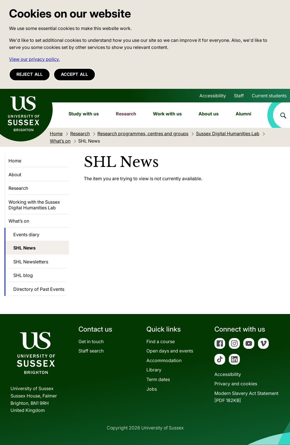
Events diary (26, 234)
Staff (239, 95)
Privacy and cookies (235, 383)
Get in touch (91, 341)
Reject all (29, 74)
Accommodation (164, 360)
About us (209, 114)
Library (153, 370)
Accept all (74, 74)
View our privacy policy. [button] (34, 59)
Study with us (84, 114)
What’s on (18, 221)
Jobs (151, 389)
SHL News (24, 248)
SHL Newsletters (30, 262)
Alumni (243, 114)
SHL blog (23, 275)
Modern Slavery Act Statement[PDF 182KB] (246, 396)
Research (126, 114)
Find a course (160, 341)
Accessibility (212, 95)
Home (14, 161)
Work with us (167, 114)
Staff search (91, 351)
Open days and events (169, 351)
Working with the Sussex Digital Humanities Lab (34, 204)
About (14, 174)
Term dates (158, 379)
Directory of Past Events (38, 289)
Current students (269, 95)
